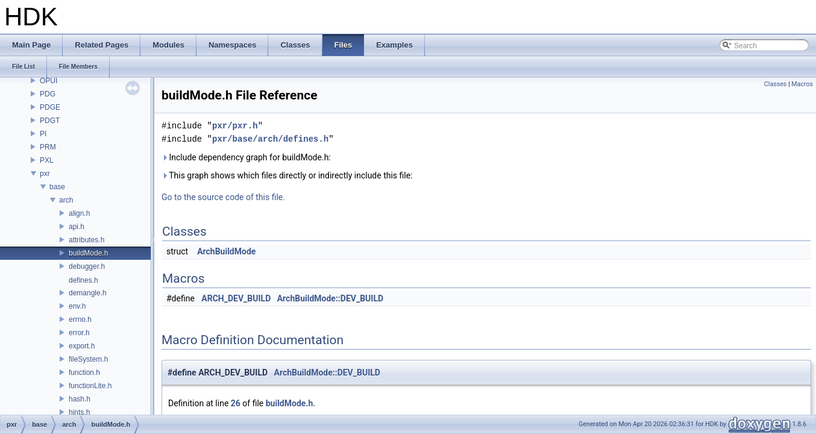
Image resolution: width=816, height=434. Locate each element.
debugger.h (87, 266)
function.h (84, 372)
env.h (77, 306)
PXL (47, 160)
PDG (47, 94)
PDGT (50, 120)
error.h (79, 333)
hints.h (79, 412)
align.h (79, 213)
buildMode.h (88, 253)
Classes (775, 84)
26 (235, 403)
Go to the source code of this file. (223, 197)
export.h (82, 346)
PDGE (50, 107)
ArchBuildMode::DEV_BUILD (330, 298)
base (57, 187)
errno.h (80, 319)
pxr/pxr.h (235, 125)
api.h (76, 226)
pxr (45, 173)
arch (66, 200)
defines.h (83, 280)
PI (43, 134)
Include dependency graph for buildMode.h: (246, 157)
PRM (48, 147)
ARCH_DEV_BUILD (236, 298)
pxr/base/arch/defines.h (270, 139)
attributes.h (86, 240)
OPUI (48, 81)
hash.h (79, 399)
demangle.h (88, 293)
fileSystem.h (88, 359)
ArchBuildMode (226, 251)
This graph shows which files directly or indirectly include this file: (287, 175)
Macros (802, 84)
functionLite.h (90, 386)
